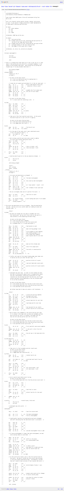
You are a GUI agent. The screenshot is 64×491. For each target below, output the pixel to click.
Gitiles (8, 489)
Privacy (11, 489)
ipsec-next (24, 6)
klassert (18, 6)
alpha (47, 6)
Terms (15, 489)
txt (58, 488)
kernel (10, 6)
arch (43, 6)
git (14, 6)
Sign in (61, 2)
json (62, 488)
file (28, 9)
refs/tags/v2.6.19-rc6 (34, 6)
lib (51, 6)
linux (2, 6)
